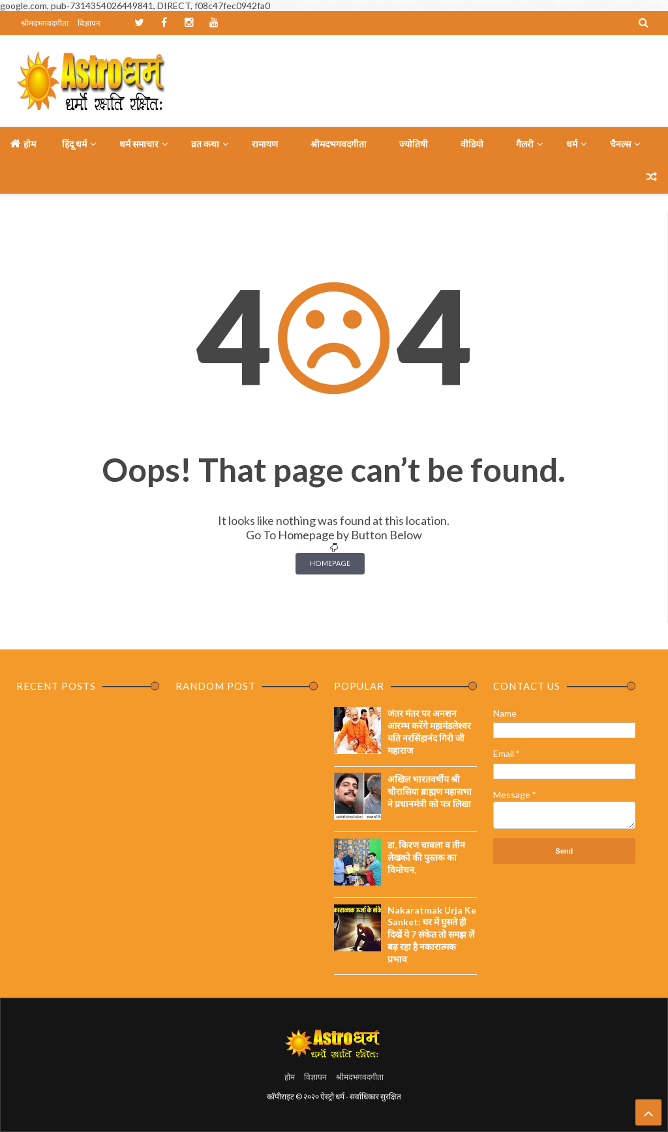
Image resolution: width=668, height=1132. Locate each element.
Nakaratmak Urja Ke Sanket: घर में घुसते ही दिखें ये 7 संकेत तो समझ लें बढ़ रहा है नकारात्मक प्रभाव (431, 934)
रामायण (265, 143)
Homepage (330, 563)
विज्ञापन (89, 23)
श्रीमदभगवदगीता (44, 23)
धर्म (571, 143)
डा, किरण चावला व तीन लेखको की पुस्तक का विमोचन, (426, 857)
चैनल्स (620, 143)
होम (23, 143)
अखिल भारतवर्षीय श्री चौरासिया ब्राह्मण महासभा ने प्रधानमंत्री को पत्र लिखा (429, 791)
